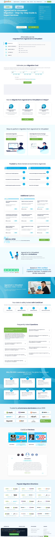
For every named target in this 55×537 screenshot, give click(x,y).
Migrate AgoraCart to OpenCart (11, 491)
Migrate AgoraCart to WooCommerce (27, 479)
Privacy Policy (31, 535)
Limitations (41, 18)
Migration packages (22, 520)
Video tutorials (21, 521)
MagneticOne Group (28, 534)
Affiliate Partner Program (35, 518)
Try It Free (33, 27)
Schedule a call (21, 524)
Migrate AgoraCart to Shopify (11, 479)
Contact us (45, 518)
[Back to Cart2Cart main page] (7, 2)
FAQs (40, 14)
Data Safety (41, 16)
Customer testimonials (47, 523)
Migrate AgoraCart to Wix (11, 485)
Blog (35, 1)
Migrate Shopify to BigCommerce (11, 504)
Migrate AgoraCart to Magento (44, 479)
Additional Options (42, 10)
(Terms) (17, 529)
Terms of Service (7, 520)
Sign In (45, 1)
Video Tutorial (41, 12)
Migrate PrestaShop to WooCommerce (27, 498)
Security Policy (48, 294)
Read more (41, 536)
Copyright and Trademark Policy (9, 527)
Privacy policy (6, 523)
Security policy (6, 524)
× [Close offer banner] (26, 529)
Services (31, 1)
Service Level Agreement (8, 521)
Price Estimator (21, 27)
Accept (46, 536)
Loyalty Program (33, 521)
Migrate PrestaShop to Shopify (44, 498)
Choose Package (37, 129)
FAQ (19, 518)
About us (44, 520)
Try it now (45, 229)
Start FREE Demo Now (14, 534)
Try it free (49, 1)
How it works (41, 8)
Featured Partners (34, 520)
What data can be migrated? (44, 6)
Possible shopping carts (23, 523)
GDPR (5, 526)
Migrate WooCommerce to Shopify (27, 491)
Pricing (28, 1)
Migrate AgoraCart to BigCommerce (44, 485)
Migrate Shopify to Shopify (11, 498)
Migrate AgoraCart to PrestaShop (27, 485)
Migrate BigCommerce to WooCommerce (44, 491)
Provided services (46, 521)
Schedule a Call (39, 1)
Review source (27, 462)
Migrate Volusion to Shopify (27, 504)
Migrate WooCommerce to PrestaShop (44, 504)
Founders (45, 524)
